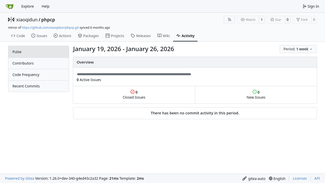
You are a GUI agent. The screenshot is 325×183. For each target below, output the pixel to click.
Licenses (300, 178)
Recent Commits (26, 86)
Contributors (23, 63)
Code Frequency (25, 74)
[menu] (298, 49)
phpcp (48, 19)
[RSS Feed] (229, 19)
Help (46, 6)
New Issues (256, 95)
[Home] (10, 6)
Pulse (16, 51)
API (317, 178)
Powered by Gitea (19, 178)
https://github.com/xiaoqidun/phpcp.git (50, 27)
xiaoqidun (27, 19)
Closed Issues (134, 95)
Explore (27, 6)
